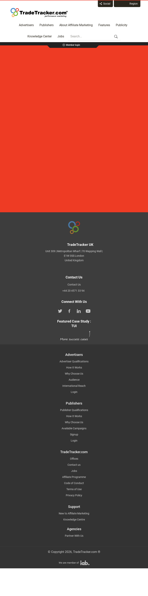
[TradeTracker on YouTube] (88, 310)
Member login (73, 45)
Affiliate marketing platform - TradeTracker (39, 12)
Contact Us (74, 284)
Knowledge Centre (74, 519)
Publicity (121, 25)
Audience (74, 379)
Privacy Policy (74, 495)
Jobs (60, 36)
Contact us (74, 464)
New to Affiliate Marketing (74, 513)
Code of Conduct (74, 483)
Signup (74, 434)
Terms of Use (74, 489)
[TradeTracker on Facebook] (69, 310)
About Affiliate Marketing (76, 25)
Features (104, 25)
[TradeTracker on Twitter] (60, 310)
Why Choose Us (74, 373)
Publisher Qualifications (74, 410)
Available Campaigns (74, 428)
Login (74, 391)
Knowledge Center (39, 36)
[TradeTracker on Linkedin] (78, 310)
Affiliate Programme (74, 477)
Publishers (46, 25)
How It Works (74, 367)
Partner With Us (74, 535)
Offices (74, 458)
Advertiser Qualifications (74, 361)
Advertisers (26, 25)
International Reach (74, 385)
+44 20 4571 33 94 (73, 290)
